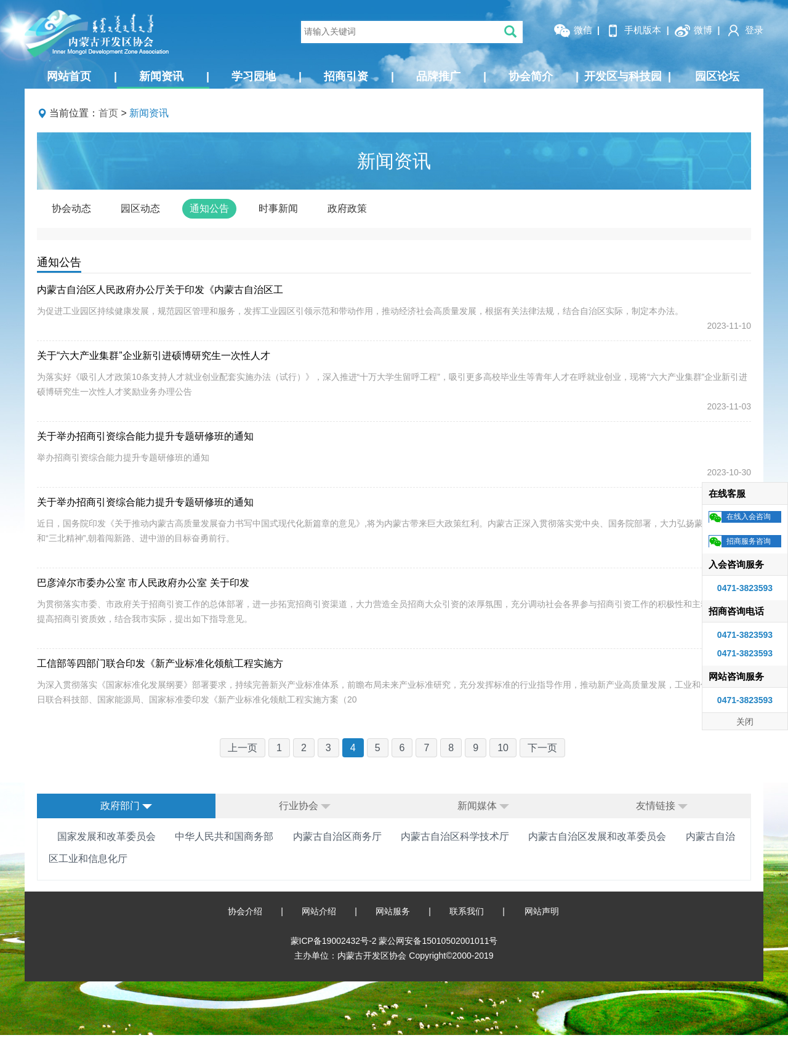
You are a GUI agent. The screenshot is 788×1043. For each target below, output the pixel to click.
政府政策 (347, 208)
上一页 (242, 748)
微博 (693, 31)
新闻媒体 (483, 805)
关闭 (745, 722)
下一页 (542, 748)
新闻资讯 (174, 76)
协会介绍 (245, 911)
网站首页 (82, 76)
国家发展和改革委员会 (106, 836)
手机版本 (633, 31)
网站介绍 (319, 911)
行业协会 (305, 805)
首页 (108, 113)
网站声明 (542, 911)
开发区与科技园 (627, 76)
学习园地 (266, 76)
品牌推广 (451, 76)
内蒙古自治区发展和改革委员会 (597, 836)
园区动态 (140, 208)
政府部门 (126, 805)
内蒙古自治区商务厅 (337, 836)
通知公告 (209, 208)
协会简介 (544, 76)
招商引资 (359, 76)
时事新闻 (278, 208)
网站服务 (393, 911)
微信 (572, 31)
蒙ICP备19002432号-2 (335, 941)
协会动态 (71, 208)
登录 (744, 31)
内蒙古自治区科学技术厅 (455, 836)
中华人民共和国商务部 (224, 836)
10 (503, 748)
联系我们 (466, 911)
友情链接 (662, 805)
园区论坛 (717, 76)
